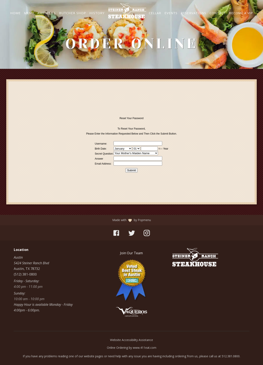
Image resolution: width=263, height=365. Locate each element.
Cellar (155, 13)
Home (15, 13)
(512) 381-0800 (25, 274)
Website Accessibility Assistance (131, 340)
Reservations (193, 13)
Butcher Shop (72, 13)
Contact (218, 13)
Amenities (46, 13)
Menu (29, 13)
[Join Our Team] (131, 253)
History (97, 13)
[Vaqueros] (131, 315)
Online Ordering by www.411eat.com (131, 348)
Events (170, 13)
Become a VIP (241, 13)
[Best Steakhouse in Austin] (131, 300)
